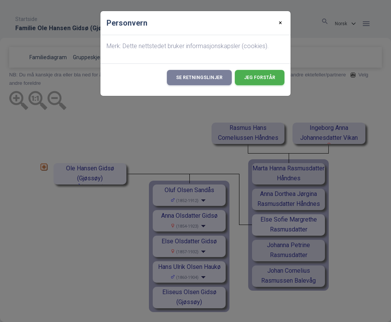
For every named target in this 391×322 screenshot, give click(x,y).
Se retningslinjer (199, 77)
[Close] (280, 23)
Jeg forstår (259, 77)
